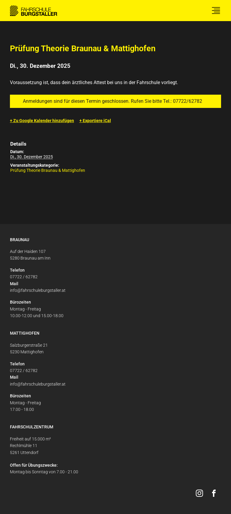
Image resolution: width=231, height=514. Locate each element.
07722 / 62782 (24, 276)
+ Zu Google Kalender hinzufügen (42, 120)
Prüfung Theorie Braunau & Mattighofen (47, 170)
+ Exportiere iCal (95, 120)
